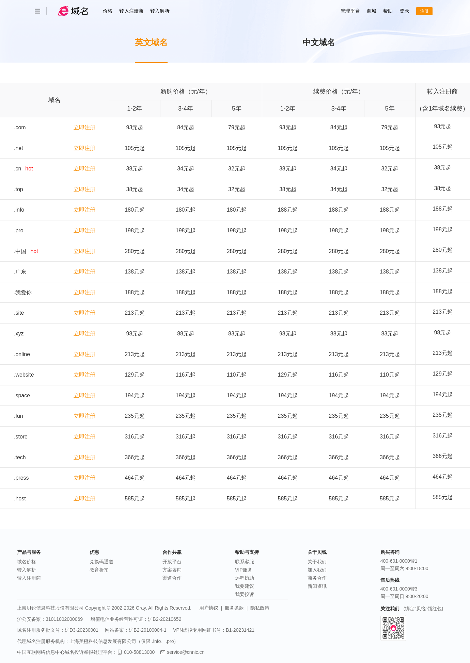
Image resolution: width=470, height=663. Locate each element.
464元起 (443, 477)
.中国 (20, 251)
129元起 (443, 374)
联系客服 (244, 561)
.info (19, 210)
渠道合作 (172, 578)
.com (20, 127)
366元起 (443, 456)
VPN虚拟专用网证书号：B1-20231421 (213, 630)
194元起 (443, 394)
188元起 (443, 209)
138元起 (443, 271)
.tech (20, 457)
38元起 (442, 167)
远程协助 (244, 578)
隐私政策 (259, 608)
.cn (17, 168)
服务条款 (234, 608)
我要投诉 (244, 594)
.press (21, 478)
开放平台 (172, 561)
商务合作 (317, 578)
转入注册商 (131, 11)
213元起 (443, 312)
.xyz (19, 333)
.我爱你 (23, 292)
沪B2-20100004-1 (148, 630)
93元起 (442, 126)
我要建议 (244, 586)
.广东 (20, 272)
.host (20, 498)
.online (22, 354)
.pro (19, 230)
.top (18, 189)
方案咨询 (172, 569)
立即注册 (84, 127)
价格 (107, 11)
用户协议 (208, 608)
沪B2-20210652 (164, 619)
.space (22, 395)
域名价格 (26, 561)
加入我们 (317, 569)
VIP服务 (243, 569)
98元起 (442, 332)
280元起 (443, 250)
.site (19, 313)
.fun (18, 416)
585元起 (443, 497)
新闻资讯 (317, 586)
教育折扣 (99, 569)
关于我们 (317, 561)
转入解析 (160, 11)
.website (24, 375)
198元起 (443, 229)
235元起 (443, 415)
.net (18, 148)
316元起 (443, 435)
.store (21, 437)
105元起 (443, 147)
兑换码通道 (101, 561)
